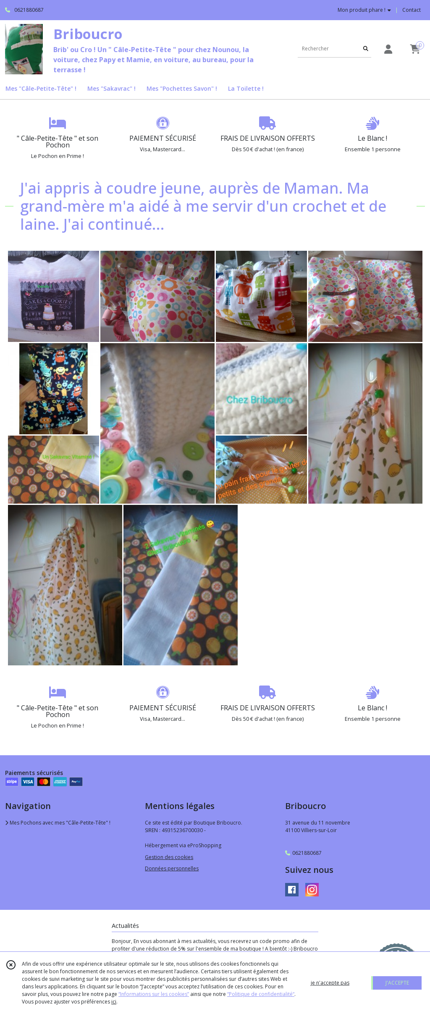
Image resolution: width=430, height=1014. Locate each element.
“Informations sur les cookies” (153, 994)
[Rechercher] (365, 49)
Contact (411, 9)
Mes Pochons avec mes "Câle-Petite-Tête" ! (57, 822)
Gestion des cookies (169, 857)
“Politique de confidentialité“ (260, 994)
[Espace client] (388, 49)
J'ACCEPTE (397, 982)
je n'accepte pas (330, 982)
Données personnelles (172, 868)
